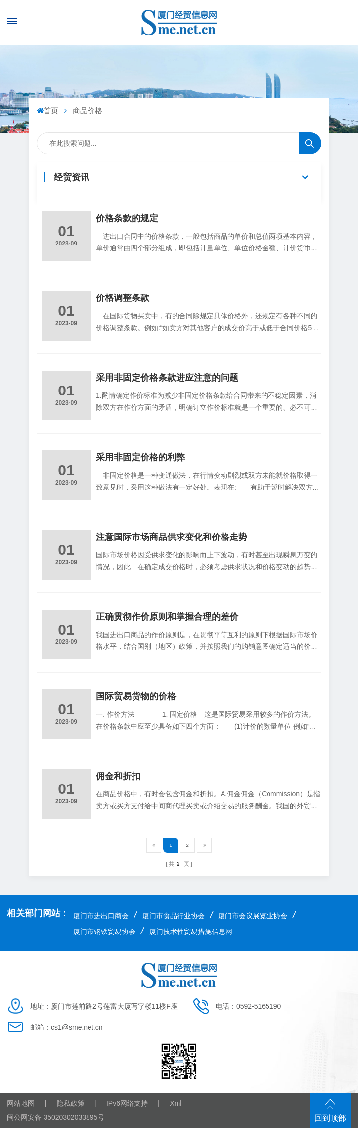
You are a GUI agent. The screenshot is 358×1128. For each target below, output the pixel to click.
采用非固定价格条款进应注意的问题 (167, 378)
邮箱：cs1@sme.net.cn (66, 1027)
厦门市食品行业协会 (173, 916)
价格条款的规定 (127, 218)
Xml (175, 1103)
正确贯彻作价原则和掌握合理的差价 (167, 617)
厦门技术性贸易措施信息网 (190, 931)
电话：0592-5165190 (248, 1006)
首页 (48, 110)
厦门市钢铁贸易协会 (104, 931)
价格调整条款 (122, 298)
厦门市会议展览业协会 (252, 916)
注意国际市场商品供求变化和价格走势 (171, 537)
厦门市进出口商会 (101, 916)
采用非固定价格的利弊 (140, 457)
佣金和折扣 (118, 776)
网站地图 (21, 1103)
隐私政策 (71, 1103)
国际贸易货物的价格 (136, 696)
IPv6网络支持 (127, 1103)
